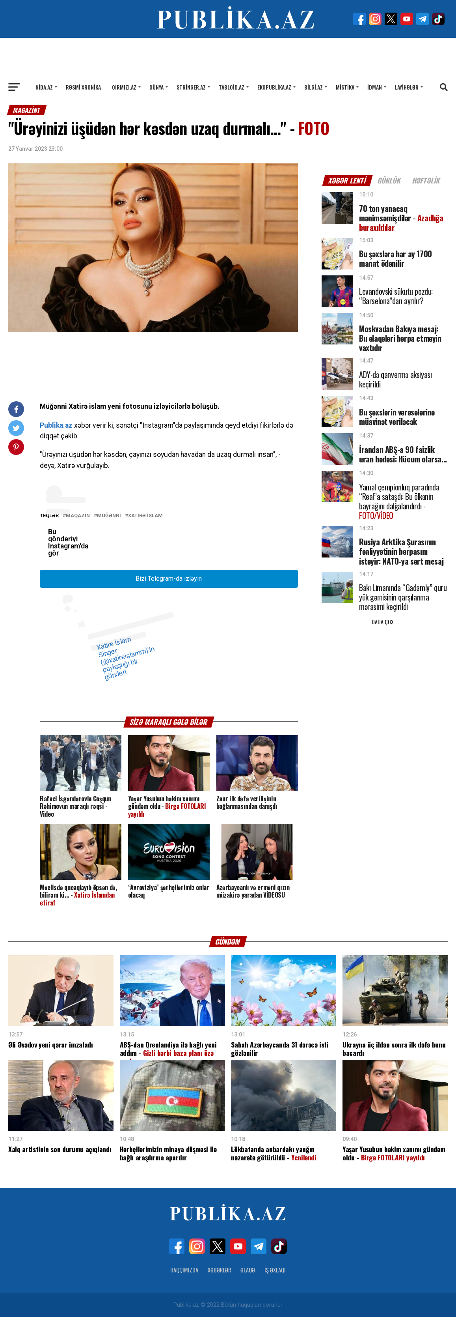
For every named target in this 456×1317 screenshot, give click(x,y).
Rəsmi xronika (83, 87)
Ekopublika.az (274, 87)
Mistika (345, 87)
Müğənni (109, 515)
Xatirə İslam (145, 515)
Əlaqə (247, 1270)
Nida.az (44, 87)
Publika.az (56, 425)
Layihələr (407, 87)
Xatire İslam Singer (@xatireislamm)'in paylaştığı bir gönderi (124, 658)
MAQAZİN (78, 515)
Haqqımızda (184, 1270)
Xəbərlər (219, 1270)
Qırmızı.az (124, 87)
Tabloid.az (231, 87)
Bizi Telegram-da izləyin (169, 578)
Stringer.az (191, 87)
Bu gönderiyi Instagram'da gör (68, 542)
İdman (374, 87)
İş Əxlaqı (275, 1270)
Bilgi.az (313, 87)
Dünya (156, 87)
